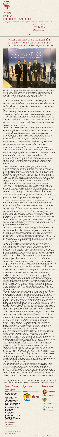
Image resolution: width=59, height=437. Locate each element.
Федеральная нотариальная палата (48, 392)
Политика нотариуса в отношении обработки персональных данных (10, 424)
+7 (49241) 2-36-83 (39, 24)
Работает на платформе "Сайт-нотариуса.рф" (46, 436)
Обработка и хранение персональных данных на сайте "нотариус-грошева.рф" (13, 431)
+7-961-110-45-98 (39, 27)
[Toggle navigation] (29, 34)
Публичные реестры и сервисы (48, 409)
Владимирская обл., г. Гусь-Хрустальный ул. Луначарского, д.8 (27, 22)
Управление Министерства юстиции (48, 401)
